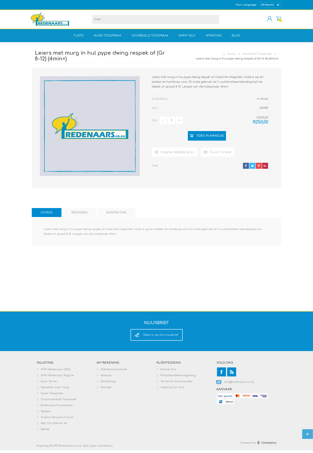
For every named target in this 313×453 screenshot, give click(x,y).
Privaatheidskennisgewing (178, 378)
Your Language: (246, 4)
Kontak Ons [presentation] (116, 215)
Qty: (155, 122)
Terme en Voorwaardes (176, 384)
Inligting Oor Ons (172, 390)
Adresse (106, 378)
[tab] (46, 215)
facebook (246, 168)
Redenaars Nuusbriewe (57, 408)
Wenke (45, 431)
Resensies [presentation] (79, 215)
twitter (252, 168)
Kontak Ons (168, 372)
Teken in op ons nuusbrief (160, 337)
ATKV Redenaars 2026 (55, 372)
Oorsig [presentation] (46, 215)
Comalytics (266, 445)
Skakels (46, 414)
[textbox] (155, 20)
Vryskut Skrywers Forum (57, 419)
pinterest (259, 168)
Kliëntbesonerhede (114, 372)
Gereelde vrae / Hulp (55, 390)
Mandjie (276, 19)
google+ (265, 168)
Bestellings (108, 384)
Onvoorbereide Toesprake (58, 402)
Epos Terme (49, 384)
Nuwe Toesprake (52, 396)
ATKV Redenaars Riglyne (57, 378)
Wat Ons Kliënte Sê (54, 425)
